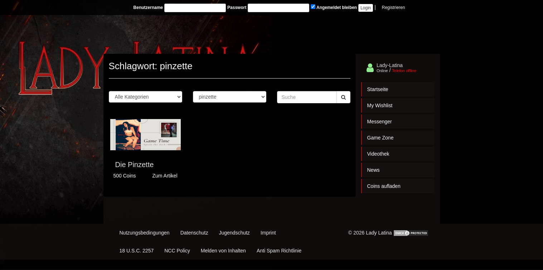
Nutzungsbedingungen (145, 233)
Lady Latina (379, 233)
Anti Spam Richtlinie (279, 251)
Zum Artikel (164, 176)
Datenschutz (194, 233)
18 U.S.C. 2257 (137, 251)
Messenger (379, 121)
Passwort (236, 7)
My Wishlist (380, 105)
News (373, 170)
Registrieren (393, 7)
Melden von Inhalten (223, 251)
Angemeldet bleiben (334, 7)
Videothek (378, 154)
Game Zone (380, 138)
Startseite (377, 89)
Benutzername (148, 7)
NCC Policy (177, 251)
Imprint (268, 233)
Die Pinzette (134, 165)
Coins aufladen (384, 186)
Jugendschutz (234, 233)
